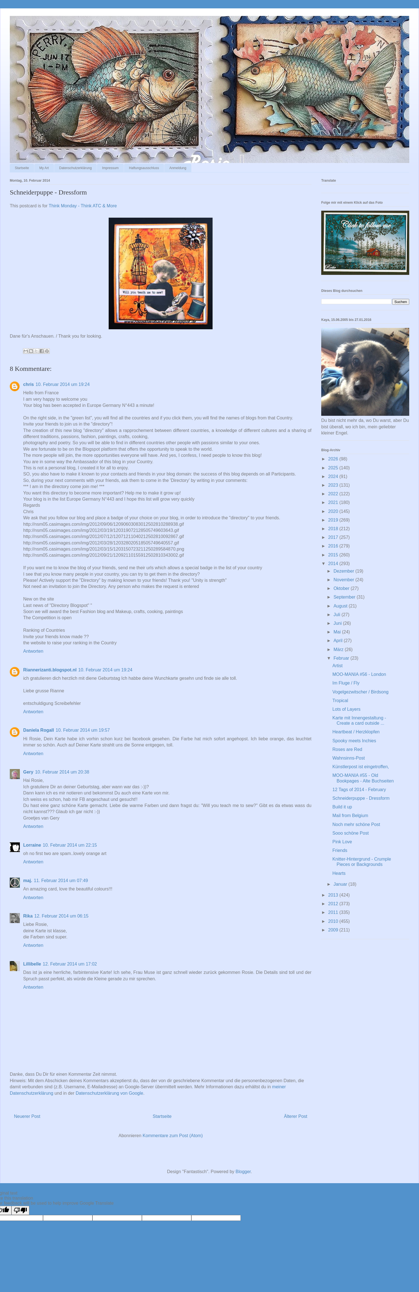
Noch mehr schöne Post (356, 824)
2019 (333, 520)
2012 (333, 903)
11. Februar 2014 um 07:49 (61, 880)
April (339, 640)
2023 (333, 485)
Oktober (342, 588)
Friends (339, 850)
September (345, 597)
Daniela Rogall (38, 730)
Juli (337, 614)
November (344, 579)
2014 (333, 563)
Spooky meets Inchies (354, 740)
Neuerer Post (27, 1116)
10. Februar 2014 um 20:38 (62, 772)
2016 (333, 546)
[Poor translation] (20, 1210)
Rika (28, 916)
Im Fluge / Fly (346, 683)
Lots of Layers (346, 709)
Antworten (33, 651)
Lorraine (32, 845)
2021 (333, 502)
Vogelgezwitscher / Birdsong (360, 692)
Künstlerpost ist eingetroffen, (360, 766)
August (341, 606)
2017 (333, 537)
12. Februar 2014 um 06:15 (61, 916)
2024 (333, 476)
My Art (44, 168)
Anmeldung (177, 168)
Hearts (339, 873)
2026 (333, 459)
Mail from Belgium (350, 815)
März (339, 649)
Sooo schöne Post (350, 833)
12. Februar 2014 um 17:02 (70, 964)
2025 (333, 467)
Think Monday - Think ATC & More (83, 205)
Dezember (344, 571)
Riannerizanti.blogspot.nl (50, 669)
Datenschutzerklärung (75, 168)
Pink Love (342, 841)
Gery (28, 772)
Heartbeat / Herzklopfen (356, 731)
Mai (338, 632)
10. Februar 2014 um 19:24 (62, 384)
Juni (338, 623)
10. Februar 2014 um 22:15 (70, 845)
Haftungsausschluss (144, 168)
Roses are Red (347, 749)
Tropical (340, 700)
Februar (342, 658)
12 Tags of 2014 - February (359, 789)
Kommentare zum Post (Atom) (173, 1135)
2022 (333, 493)
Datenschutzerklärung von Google (109, 1093)
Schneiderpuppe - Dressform (361, 798)
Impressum (110, 168)
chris (28, 384)
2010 (333, 921)
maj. (27, 880)
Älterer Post (295, 1116)
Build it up (342, 807)
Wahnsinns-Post (348, 758)
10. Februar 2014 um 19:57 (83, 730)
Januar (341, 884)
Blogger (243, 1171)
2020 (333, 511)
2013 (333, 895)
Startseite (22, 168)
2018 (333, 528)
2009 (333, 930)
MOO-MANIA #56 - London (359, 674)
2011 (333, 912)
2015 (333, 555)
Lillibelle (32, 964)
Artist (337, 665)
